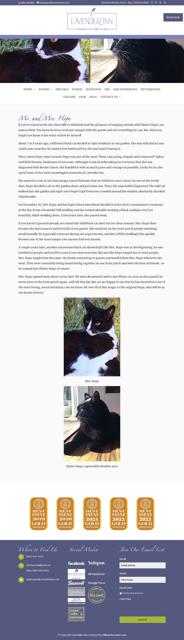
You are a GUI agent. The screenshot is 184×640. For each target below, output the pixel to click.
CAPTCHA (125, 599)
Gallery (69, 97)
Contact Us (109, 97)
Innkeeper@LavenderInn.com (42, 579)
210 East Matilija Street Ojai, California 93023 (125, 3)
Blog (93, 97)
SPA (107, 89)
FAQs (82, 97)
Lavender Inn (79, 635)
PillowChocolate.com (114, 635)
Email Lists (125, 587)
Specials (62, 89)
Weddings (93, 89)
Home (28, 89)
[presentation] (143, 608)
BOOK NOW (173, 17)
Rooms (44, 89)
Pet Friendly (150, 89)
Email (122, 559)
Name (122, 573)
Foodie (77, 89)
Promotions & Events (133, 593)
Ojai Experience (125, 89)
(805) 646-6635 (34, 556)
